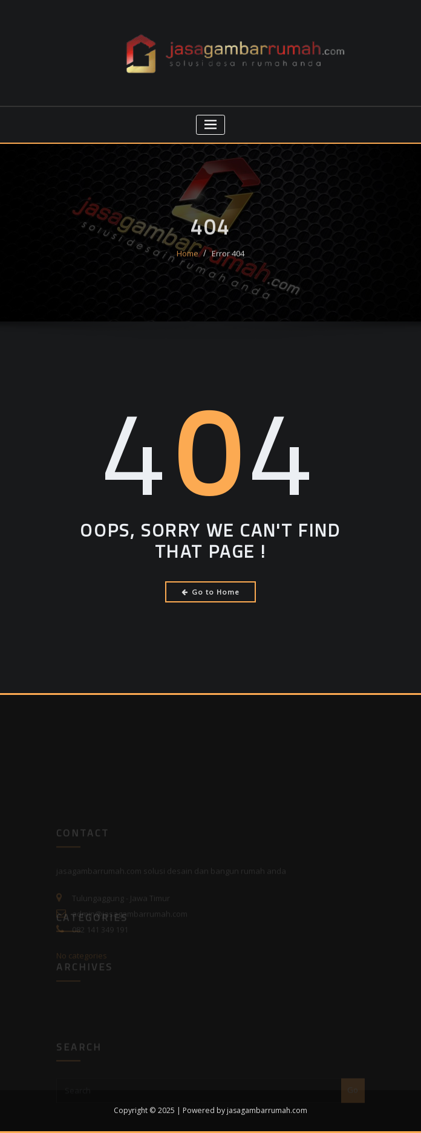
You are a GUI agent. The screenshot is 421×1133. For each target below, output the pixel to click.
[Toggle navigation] (211, 125)
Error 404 (228, 260)
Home (187, 260)
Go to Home (210, 591)
